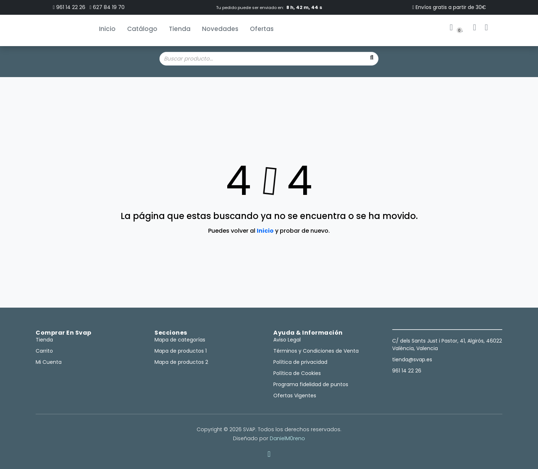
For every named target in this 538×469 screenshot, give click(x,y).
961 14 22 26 (69, 7)
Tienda (179, 28)
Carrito (44, 350)
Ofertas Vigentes (294, 395)
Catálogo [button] (142, 28)
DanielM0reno (287, 438)
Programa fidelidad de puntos (310, 384)
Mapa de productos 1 (180, 350)
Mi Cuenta (49, 362)
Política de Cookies (297, 373)
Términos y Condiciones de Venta (316, 350)
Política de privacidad (300, 362)
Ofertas (262, 28)
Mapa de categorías (179, 339)
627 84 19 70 (107, 7)
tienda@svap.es (412, 359)
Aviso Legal (287, 339)
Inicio (107, 28)
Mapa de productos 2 (181, 362)
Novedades (220, 28)
